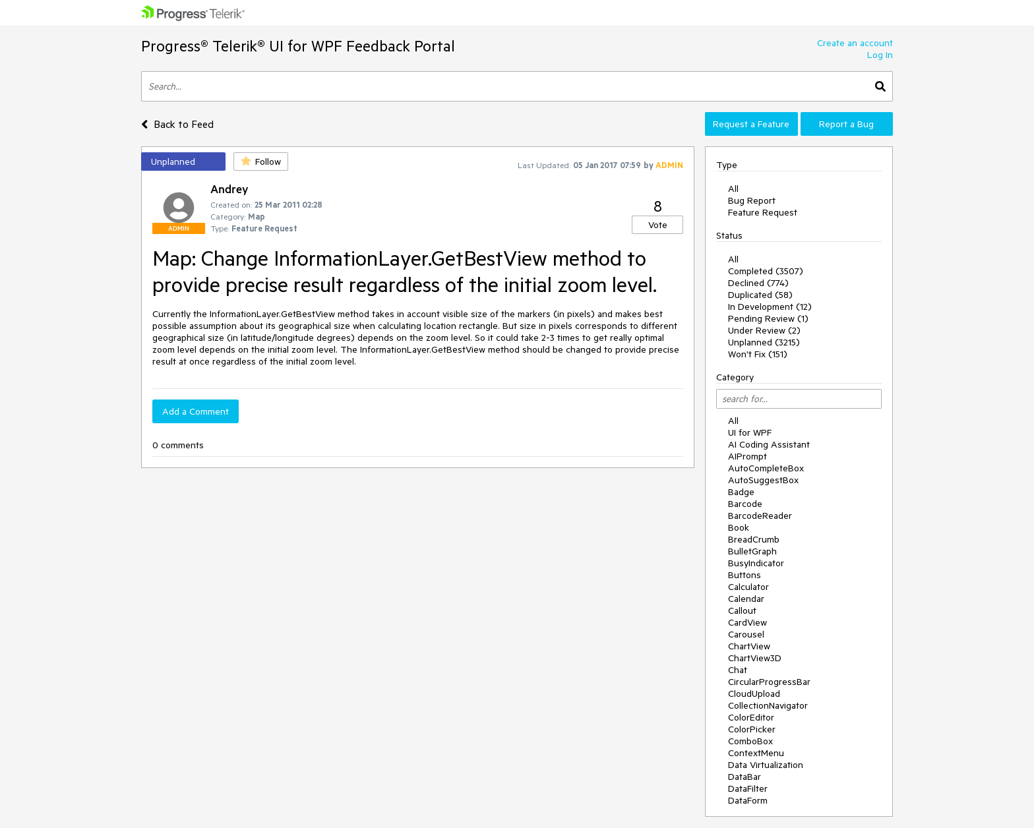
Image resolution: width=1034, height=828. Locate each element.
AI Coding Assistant (769, 444)
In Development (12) (770, 306)
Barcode (745, 504)
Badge (741, 492)
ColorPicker (752, 729)
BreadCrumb (753, 539)
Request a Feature (751, 124)
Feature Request (762, 212)
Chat (737, 670)
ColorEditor (751, 717)
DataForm (748, 800)
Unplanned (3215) (764, 342)
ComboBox (750, 741)
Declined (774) (758, 283)
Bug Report (752, 200)
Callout (742, 610)
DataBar (744, 777)
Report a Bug (846, 124)
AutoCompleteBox (766, 468)
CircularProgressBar (769, 682)
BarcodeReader (760, 515)
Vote (657, 225)
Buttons (744, 575)
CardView (747, 622)
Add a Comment (195, 411)
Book (738, 527)
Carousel (746, 634)
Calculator (748, 587)
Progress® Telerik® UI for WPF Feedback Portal (298, 45)
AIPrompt (747, 456)
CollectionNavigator (768, 705)
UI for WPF (750, 432)
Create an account (855, 43)
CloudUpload (754, 693)
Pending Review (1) (768, 318)
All (733, 188)
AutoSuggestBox (763, 480)
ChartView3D (754, 658)
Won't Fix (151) (757, 354)
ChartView (749, 646)
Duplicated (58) (760, 295)
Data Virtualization (765, 765)
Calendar (746, 599)
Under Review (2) (764, 330)
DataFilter (748, 788)
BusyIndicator (756, 563)
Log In (880, 55)
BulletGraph (752, 551)
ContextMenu (756, 753)
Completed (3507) (765, 271)
